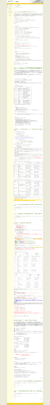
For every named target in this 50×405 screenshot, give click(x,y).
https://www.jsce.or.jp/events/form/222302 (25, 145)
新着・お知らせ (41, 201)
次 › (31, 401)
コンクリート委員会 (17, 5)
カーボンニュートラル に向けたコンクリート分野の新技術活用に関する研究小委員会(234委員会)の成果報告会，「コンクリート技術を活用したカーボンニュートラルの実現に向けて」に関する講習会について (28, 68)
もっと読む (15, 202)
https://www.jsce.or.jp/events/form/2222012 (25, 240)
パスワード (10, 10)
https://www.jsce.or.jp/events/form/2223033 (25, 146)
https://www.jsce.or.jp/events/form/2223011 (30, 241)
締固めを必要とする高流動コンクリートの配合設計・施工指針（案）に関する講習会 (25, 320)
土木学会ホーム (41, 3)
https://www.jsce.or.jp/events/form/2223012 (30, 242)
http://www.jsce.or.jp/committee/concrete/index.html (18, 7)
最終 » (33, 401)
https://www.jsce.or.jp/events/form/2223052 (24, 108)
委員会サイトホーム (37, 3)
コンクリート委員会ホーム (10, 6)
